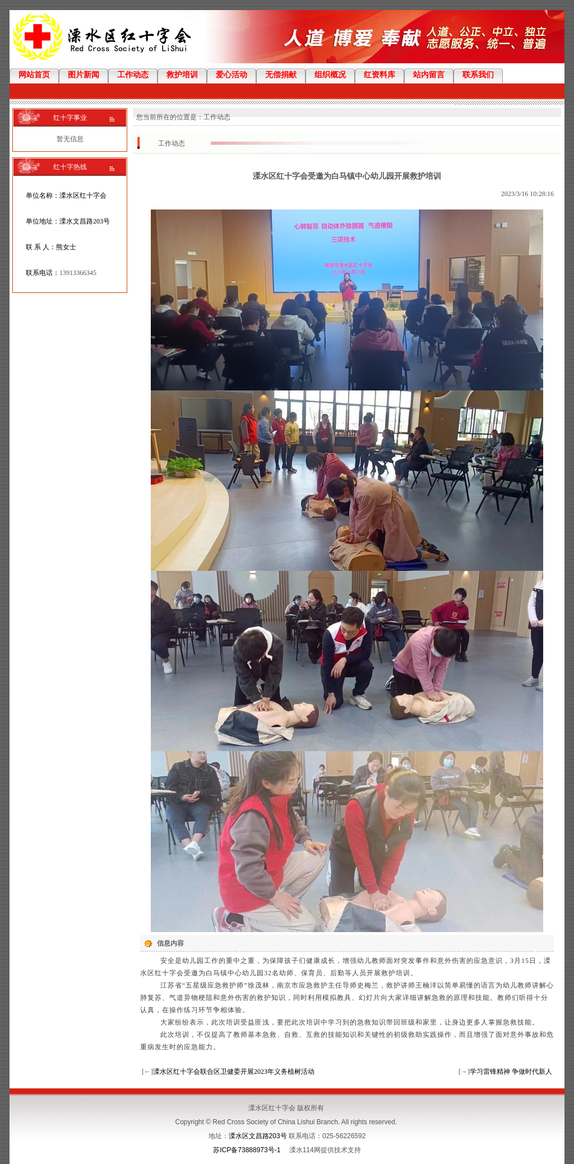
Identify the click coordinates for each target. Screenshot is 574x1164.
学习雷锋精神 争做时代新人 (511, 1071)
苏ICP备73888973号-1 (246, 1150)
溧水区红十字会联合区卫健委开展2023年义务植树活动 (233, 1071)
